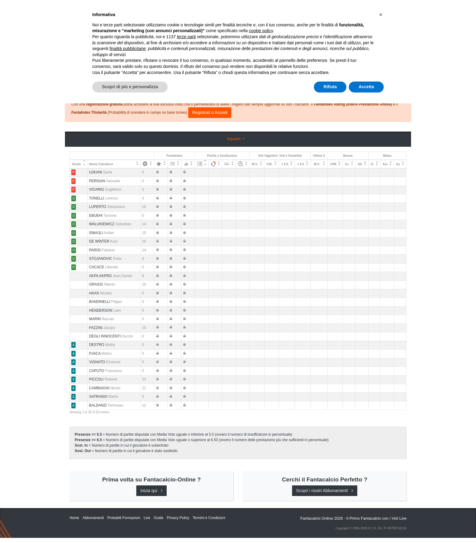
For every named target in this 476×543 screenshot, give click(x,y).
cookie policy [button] (261, 470)
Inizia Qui (211, 9)
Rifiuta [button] (330, 526)
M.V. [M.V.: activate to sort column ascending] (255, 164)
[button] (381, 454)
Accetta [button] (366, 526)
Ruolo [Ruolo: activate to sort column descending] (76, 164)
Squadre (234, 139)
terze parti (186, 476)
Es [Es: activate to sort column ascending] (398, 164)
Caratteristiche (282, 9)
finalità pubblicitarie (128, 488)
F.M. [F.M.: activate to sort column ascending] (269, 164)
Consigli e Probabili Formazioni (236, 74)
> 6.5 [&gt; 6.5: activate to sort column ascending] (300, 164)
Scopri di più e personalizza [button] (130, 526)
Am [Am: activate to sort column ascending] (385, 164)
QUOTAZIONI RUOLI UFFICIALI (337, 9)
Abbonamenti (241, 9)
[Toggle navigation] (379, 10)
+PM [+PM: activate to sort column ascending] (333, 164)
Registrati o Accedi (209, 112)
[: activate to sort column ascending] (147, 164)
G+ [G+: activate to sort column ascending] (347, 164)
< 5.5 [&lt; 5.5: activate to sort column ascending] (284, 164)
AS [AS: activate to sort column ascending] (360, 164)
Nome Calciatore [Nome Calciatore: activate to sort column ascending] (101, 164)
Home (75, 24)
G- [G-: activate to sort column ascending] (372, 164)
